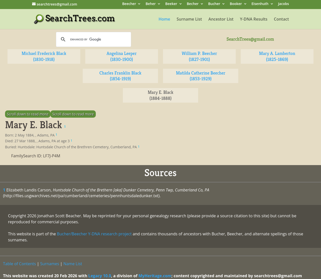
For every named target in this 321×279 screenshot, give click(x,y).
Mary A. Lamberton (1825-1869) (277, 56)
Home (164, 19)
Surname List (189, 19)
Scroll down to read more (27, 114)
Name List (72, 263)
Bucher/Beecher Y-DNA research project (94, 234)
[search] (92, 39)
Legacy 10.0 (99, 275)
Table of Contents (19, 263)
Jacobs (283, 4)
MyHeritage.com (155, 275)
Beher (151, 4)
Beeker (171, 4)
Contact (281, 19)
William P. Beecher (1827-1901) (199, 56)
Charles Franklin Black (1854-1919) (120, 76)
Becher (193, 4)
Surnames (49, 263)
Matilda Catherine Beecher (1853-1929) (200, 76)
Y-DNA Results (254, 19)
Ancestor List (220, 19)
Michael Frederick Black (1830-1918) (44, 56)
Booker (236, 4)
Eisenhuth (260, 4)
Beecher (129, 4)
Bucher (214, 4)
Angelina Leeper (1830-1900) (122, 56)
